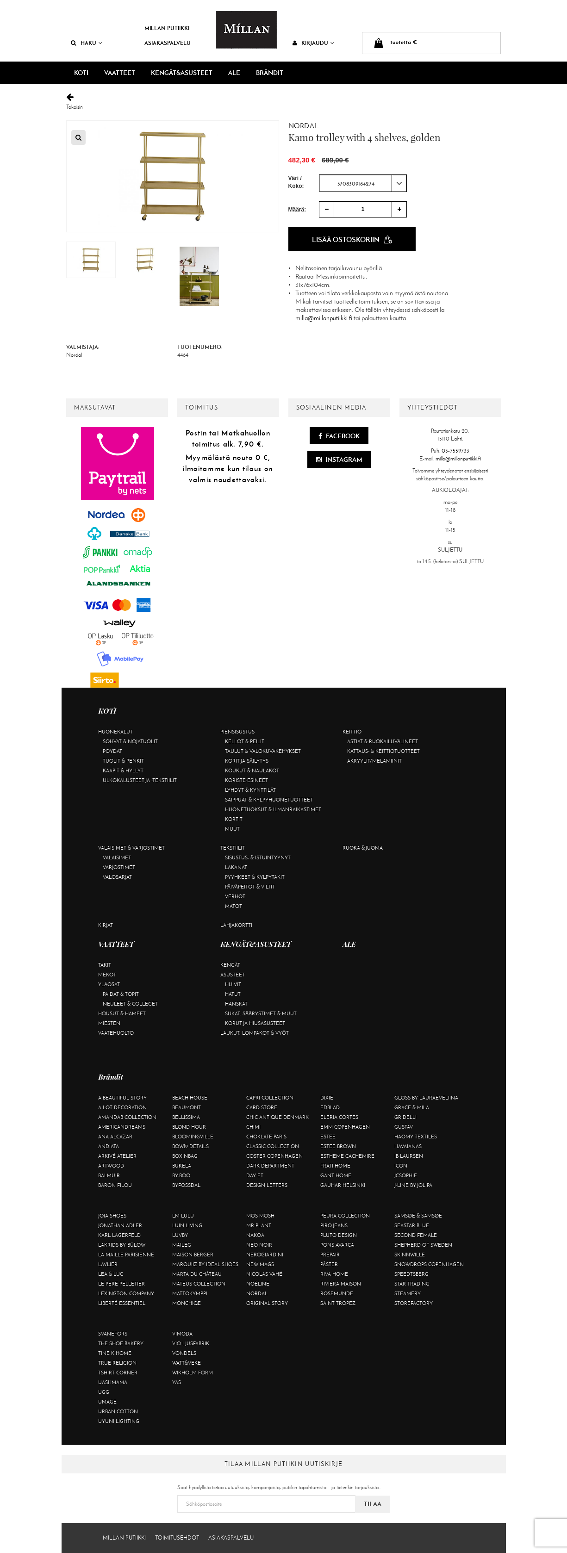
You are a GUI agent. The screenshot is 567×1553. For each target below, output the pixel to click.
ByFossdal (186, 1185)
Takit (104, 965)
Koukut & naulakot (252, 770)
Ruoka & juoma (363, 848)
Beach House (189, 1097)
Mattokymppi (189, 1293)
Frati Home (335, 1165)
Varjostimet (119, 867)
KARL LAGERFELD (119, 1235)
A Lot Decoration (122, 1107)
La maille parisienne (126, 1254)
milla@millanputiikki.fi (323, 318)
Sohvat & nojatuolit (130, 741)
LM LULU (183, 1215)
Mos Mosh (260, 1215)
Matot (233, 906)
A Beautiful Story (122, 1097)
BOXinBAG (185, 1156)
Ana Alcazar (115, 1136)
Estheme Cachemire (347, 1156)
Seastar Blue (411, 1225)
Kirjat (105, 925)
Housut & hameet (122, 1013)
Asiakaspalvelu (167, 42)
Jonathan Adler (120, 1225)
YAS (176, 1382)
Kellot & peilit (244, 741)
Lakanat (236, 867)
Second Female (415, 1235)
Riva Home (334, 1274)
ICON (400, 1165)
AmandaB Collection (127, 1117)
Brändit (269, 72)
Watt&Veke (186, 1363)
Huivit (233, 984)
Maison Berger (192, 1254)
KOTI (81, 72)
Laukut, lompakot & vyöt (254, 1033)
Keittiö (352, 731)
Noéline (257, 1283)
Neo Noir (259, 1245)
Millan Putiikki (166, 28)
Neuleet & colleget (130, 1003)
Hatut (233, 994)
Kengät (230, 965)
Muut (232, 829)
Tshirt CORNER (117, 1372)
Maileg (181, 1245)
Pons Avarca (337, 1245)
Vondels (184, 1353)
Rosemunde (336, 1293)
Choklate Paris (266, 1136)
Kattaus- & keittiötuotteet (383, 751)
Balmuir (109, 1175)
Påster (329, 1264)
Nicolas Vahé (264, 1274)
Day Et (254, 1175)
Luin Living (187, 1225)
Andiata (108, 1146)
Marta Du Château (197, 1274)
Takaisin (283, 101)
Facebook (339, 436)
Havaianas (408, 1146)
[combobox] (362, 183)
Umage (107, 1401)
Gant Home (335, 1175)
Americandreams (121, 1127)
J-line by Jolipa (413, 1185)
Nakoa (255, 1235)
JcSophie (405, 1175)
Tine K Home (114, 1353)
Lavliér (108, 1264)
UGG (103, 1392)
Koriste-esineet (246, 780)
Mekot (107, 974)
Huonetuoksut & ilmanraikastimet (273, 809)
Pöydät (112, 751)
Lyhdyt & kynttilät (250, 790)
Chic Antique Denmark (277, 1117)
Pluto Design (338, 1235)
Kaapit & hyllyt (123, 770)
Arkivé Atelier (117, 1156)
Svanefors (112, 1333)
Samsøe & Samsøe (418, 1215)
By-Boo (181, 1175)
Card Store (261, 1107)
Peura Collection (345, 1215)
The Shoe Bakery (120, 1343)
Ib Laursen (408, 1156)
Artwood (111, 1165)
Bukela (181, 1165)
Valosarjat (117, 877)
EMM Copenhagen (345, 1127)
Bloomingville (192, 1136)
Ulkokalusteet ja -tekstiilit (140, 780)
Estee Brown (338, 1146)
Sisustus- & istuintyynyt (258, 857)
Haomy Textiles (415, 1136)
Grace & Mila (411, 1107)
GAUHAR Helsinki (342, 1185)
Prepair (330, 1254)
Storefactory (413, 1303)
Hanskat (236, 1003)
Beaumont (186, 1107)
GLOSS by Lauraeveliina (426, 1097)
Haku (86, 42)
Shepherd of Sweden (423, 1245)
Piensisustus (237, 731)
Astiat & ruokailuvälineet (382, 741)
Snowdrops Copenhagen (429, 1264)
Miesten (109, 1023)
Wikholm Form (192, 1372)
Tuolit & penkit (123, 761)
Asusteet (232, 974)
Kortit (234, 819)
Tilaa (372, 1504)
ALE (234, 72)
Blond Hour (189, 1127)
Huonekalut (115, 731)
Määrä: (297, 209)
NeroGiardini (264, 1254)
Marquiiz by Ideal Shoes (205, 1264)
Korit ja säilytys (246, 761)
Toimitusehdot (177, 1537)
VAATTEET (119, 72)
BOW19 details (190, 1146)
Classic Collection (272, 1146)
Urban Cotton (118, 1411)
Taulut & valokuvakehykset (263, 751)
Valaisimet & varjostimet (131, 848)
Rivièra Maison (340, 1283)
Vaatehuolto (116, 1033)
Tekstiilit (232, 848)
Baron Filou (115, 1185)
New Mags (260, 1264)
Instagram (339, 459)
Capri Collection (269, 1097)
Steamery (407, 1293)
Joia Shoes (112, 1215)
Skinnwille (409, 1254)
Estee (328, 1136)
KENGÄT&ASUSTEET (181, 72)
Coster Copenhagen (274, 1156)
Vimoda (182, 1333)
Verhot (235, 896)
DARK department (270, 1165)
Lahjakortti (236, 925)
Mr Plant (258, 1225)
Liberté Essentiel (121, 1303)
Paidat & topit (121, 994)
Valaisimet (117, 857)
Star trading (412, 1283)
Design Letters (266, 1185)
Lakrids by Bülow (121, 1245)
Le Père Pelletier (121, 1283)
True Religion (117, 1363)
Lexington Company (126, 1293)
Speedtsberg (411, 1274)
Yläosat (109, 984)
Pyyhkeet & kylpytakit (255, 877)
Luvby (180, 1235)
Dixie (326, 1097)
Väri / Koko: (296, 182)
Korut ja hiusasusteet (255, 1023)
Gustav (403, 1127)
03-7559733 (455, 450)
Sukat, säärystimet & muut (261, 1013)
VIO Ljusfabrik (190, 1343)
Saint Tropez (337, 1303)
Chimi (253, 1127)
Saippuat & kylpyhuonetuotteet (269, 799)
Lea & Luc (110, 1274)
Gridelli (405, 1117)
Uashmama (112, 1382)
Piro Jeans (334, 1225)
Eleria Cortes (339, 1117)
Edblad (330, 1107)
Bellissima (186, 1117)
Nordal (303, 126)
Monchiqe (186, 1303)
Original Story (267, 1303)
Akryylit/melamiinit (374, 761)
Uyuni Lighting (118, 1421)
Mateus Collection (198, 1283)
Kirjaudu (313, 42)
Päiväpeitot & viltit (250, 886)
